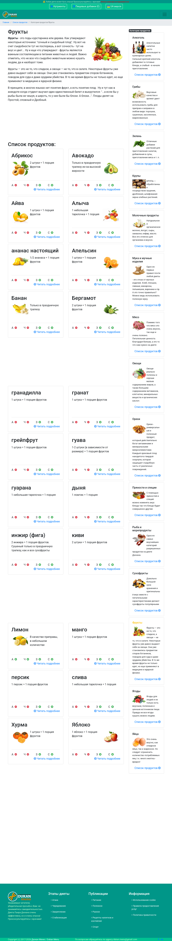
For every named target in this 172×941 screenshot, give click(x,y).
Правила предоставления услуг (145, 907)
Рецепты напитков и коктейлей (102, 919)
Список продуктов (148, 74)
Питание (96, 900)
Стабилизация (59, 917)
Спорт (95, 927)
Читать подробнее (47, 189)
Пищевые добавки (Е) (86, 6)
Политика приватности (144, 915)
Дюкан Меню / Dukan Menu (45, 939)
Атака (54, 900)
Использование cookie (144, 900)
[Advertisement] (66, 126)
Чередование (58, 906)
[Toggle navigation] (164, 14)
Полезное (96, 906)
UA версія (114, 6)
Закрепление (58, 911)
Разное (95, 911)
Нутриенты (58, 6)
